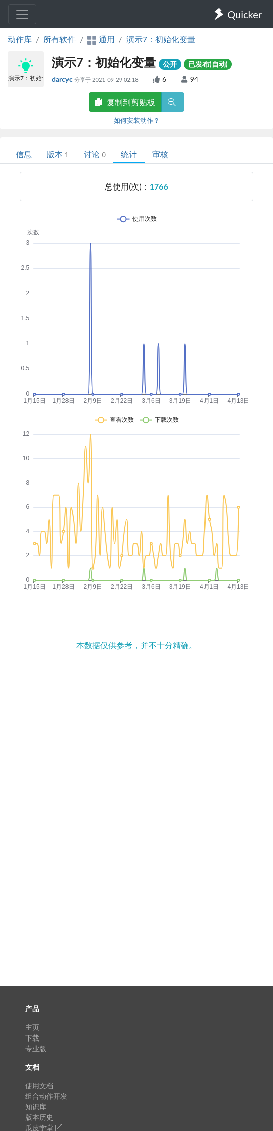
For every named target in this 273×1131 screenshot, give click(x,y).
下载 (32, 1037)
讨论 (94, 154)
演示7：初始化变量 (160, 39)
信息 (24, 154)
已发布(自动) (208, 64)
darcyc (63, 79)
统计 (129, 154)
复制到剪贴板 (125, 102)
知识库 (35, 1106)
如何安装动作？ (137, 120)
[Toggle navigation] (22, 14)
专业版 (35, 1048)
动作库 (20, 39)
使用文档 (39, 1085)
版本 (58, 154)
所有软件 (59, 39)
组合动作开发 (46, 1096)
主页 (32, 1027)
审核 (160, 154)
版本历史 (39, 1117)
